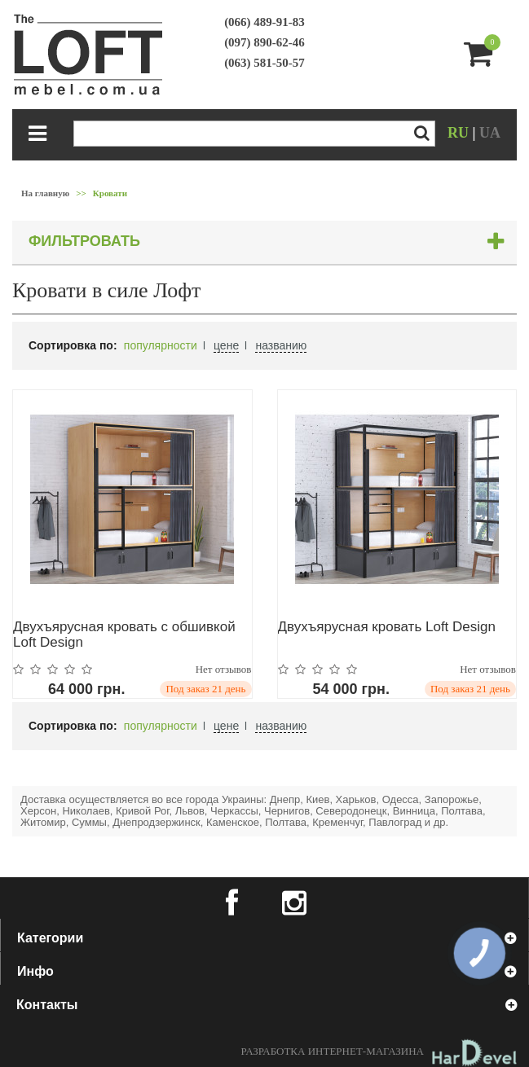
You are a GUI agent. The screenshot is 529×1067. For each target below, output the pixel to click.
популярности (160, 345)
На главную (45, 193)
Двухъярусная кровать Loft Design (387, 626)
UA (489, 133)
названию (280, 345)
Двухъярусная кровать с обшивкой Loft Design (124, 634)
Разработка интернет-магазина (379, 1052)
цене (226, 345)
